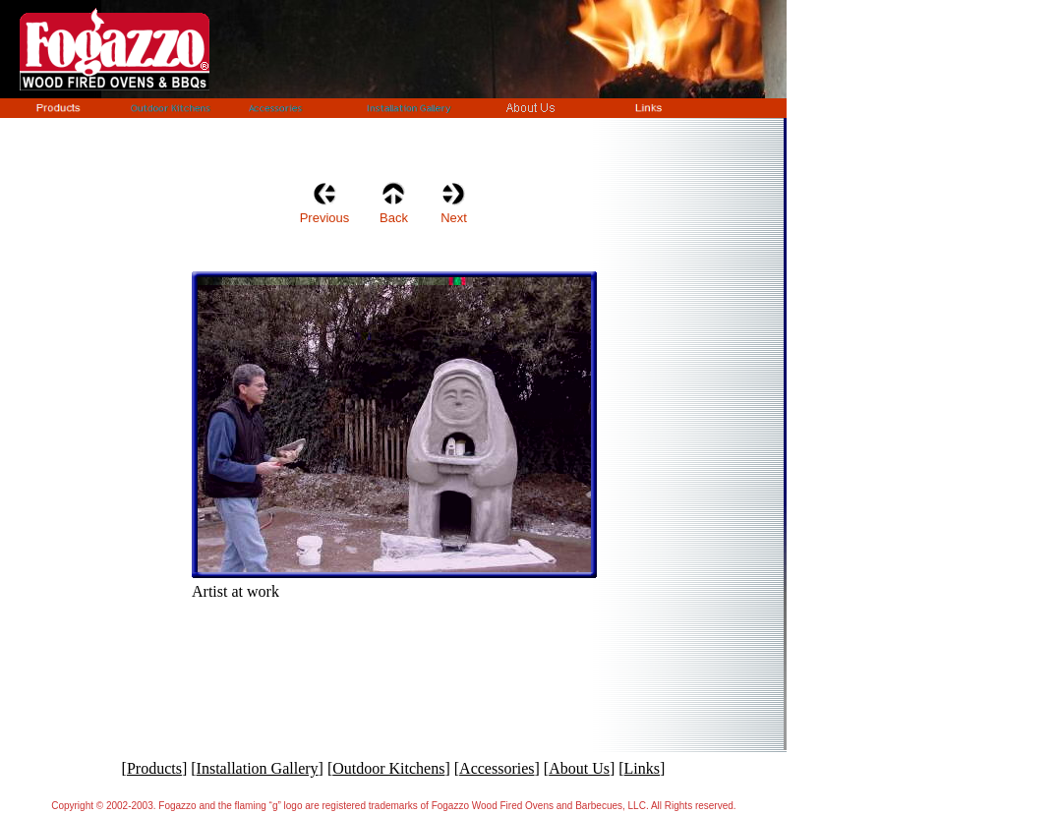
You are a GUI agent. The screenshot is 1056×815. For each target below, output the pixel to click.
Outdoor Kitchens (388, 768)
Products (154, 768)
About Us (579, 768)
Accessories (496, 768)
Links (642, 768)
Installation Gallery (258, 768)
